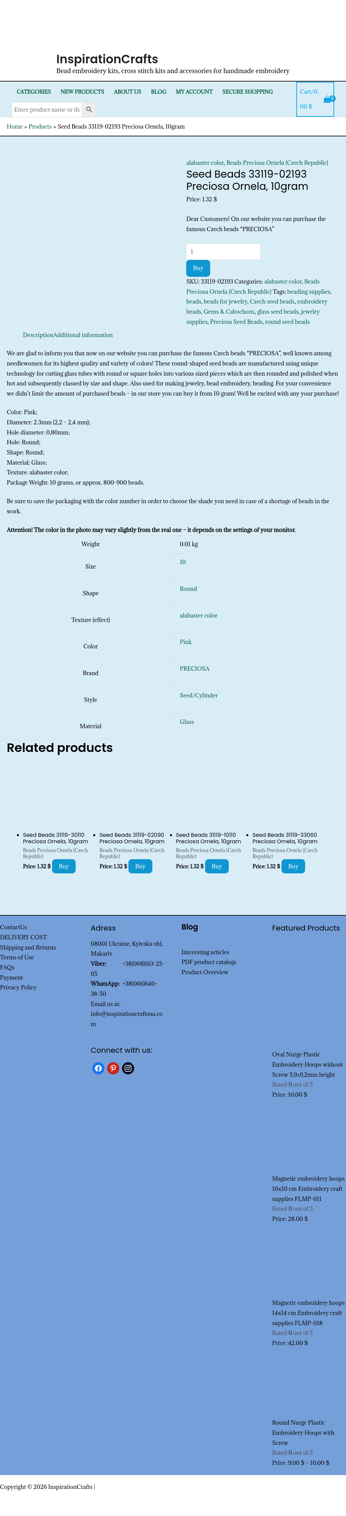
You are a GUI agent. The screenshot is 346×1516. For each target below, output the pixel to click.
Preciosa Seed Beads (236, 322)
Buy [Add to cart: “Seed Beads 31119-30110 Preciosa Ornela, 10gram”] (64, 866)
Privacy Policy (18, 987)
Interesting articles (205, 952)
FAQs (7, 967)
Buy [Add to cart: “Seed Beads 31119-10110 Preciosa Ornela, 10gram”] (217, 866)
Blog (158, 92)
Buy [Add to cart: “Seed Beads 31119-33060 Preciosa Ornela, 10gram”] (293, 866)
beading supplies (308, 291)
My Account (194, 92)
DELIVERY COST (23, 937)
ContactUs (13, 927)
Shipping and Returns (28, 947)
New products (82, 92)
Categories (34, 92)
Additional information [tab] (83, 335)
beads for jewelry (225, 301)
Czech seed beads (272, 301)
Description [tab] (38, 335)
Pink (186, 642)
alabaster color (205, 162)
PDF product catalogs (209, 962)
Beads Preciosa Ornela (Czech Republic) (277, 162)
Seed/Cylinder (199, 695)
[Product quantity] (223, 252)
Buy (198, 268)
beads (193, 301)
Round (188, 589)
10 (183, 562)
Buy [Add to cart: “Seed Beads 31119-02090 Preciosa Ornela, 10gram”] (140, 866)
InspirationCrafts (107, 59)
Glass (187, 722)
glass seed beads (277, 311)
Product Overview (204, 972)
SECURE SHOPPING (247, 92)
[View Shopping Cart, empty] (315, 99)
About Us (127, 92)
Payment (11, 977)
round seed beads (287, 322)
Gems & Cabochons (229, 311)
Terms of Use (17, 957)
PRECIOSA (194, 668)
